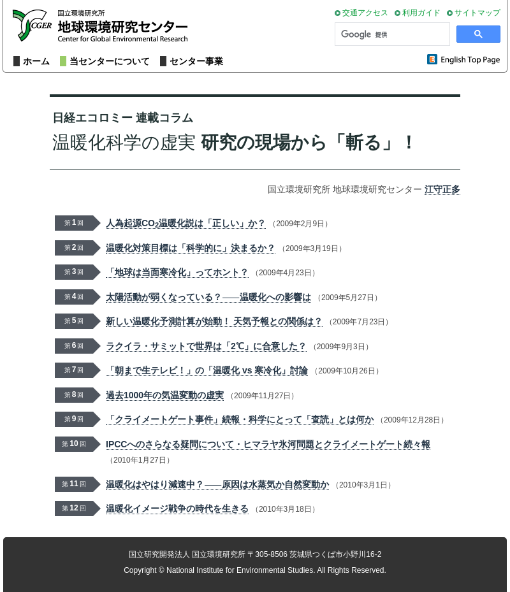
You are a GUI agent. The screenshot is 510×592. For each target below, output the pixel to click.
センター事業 (196, 61)
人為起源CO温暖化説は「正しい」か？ (186, 223)
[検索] (391, 34)
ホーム (36, 61)
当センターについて (109, 61)
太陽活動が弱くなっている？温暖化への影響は (208, 297)
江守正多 (442, 189)
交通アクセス (365, 12)
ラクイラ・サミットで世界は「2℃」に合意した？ (206, 346)
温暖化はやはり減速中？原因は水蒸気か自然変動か (217, 484)
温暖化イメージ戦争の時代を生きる (177, 508)
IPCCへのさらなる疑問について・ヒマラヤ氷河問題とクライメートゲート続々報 (268, 444)
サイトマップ (477, 12)
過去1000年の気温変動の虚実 (165, 395)
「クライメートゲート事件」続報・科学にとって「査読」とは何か (240, 419)
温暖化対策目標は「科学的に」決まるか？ (190, 248)
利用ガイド (421, 12)
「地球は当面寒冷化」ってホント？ (177, 272)
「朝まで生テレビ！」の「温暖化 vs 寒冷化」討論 (207, 370)
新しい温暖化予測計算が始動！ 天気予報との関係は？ (214, 321)
